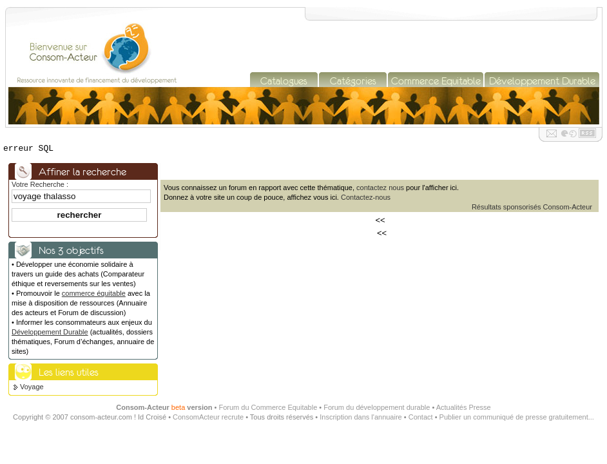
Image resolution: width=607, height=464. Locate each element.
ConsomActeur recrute (208, 417)
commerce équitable (94, 293)
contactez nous (380, 187)
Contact (421, 417)
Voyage (32, 387)
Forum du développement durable (376, 407)
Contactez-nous (365, 197)
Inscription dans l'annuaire (360, 417)
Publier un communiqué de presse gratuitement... (516, 417)
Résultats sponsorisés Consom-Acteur (532, 207)
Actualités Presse (463, 407)
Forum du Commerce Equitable (267, 407)
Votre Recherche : (40, 184)
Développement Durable (50, 332)
